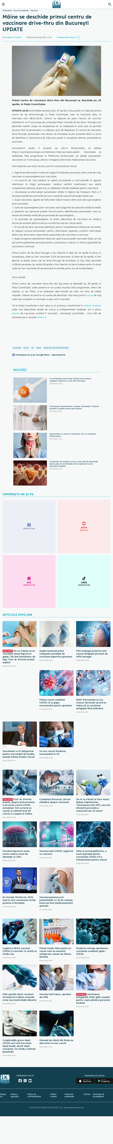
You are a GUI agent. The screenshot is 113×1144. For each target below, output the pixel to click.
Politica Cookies (53, 1095)
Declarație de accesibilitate (98, 1095)
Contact (87, 1094)
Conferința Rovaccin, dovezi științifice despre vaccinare (54, 801)
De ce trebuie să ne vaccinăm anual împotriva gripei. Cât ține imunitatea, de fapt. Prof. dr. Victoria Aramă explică (19, 656)
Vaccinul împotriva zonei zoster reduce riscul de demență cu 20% (16, 854)
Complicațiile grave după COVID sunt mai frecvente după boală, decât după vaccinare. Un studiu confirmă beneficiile (19, 1046)
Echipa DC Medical (13, 37)
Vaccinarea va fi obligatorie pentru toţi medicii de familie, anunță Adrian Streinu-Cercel (19, 754)
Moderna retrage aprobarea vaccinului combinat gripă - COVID (92, 951)
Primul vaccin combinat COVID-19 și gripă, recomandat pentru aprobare (55, 702)
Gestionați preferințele (69, 1095)
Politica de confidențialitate (34, 1095)
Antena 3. (41, 317)
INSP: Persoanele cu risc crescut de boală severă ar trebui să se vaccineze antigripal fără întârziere (91, 704)
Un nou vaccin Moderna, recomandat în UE (52, 752)
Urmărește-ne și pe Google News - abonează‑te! (40, 355)
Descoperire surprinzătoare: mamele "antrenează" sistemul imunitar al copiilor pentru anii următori (74, 407)
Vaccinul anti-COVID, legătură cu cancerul (56, 852)
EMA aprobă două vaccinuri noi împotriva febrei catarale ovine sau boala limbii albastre (19, 997)
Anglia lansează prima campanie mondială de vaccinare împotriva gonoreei (55, 653)
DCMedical (7, 10)
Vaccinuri (34, 10)
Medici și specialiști (15, 1095)
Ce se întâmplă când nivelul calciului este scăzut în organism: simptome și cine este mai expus (70, 379)
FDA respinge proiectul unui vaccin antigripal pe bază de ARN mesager (92, 653)
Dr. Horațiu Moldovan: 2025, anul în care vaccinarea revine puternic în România (19, 900)
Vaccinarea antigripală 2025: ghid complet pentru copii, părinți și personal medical (93, 998)
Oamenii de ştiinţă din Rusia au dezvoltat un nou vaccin (56, 1042)
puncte (16, 313)
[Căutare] (109, 4)
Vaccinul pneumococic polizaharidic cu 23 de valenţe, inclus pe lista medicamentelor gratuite (56, 901)
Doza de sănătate (21, 10)
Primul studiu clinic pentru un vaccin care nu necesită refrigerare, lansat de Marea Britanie (55, 952)
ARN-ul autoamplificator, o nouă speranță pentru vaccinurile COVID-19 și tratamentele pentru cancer (91, 855)
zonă (90, 295)
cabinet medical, (92, 305)
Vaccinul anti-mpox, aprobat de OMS (55, 996)
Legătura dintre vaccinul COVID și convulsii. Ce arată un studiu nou (20, 951)
